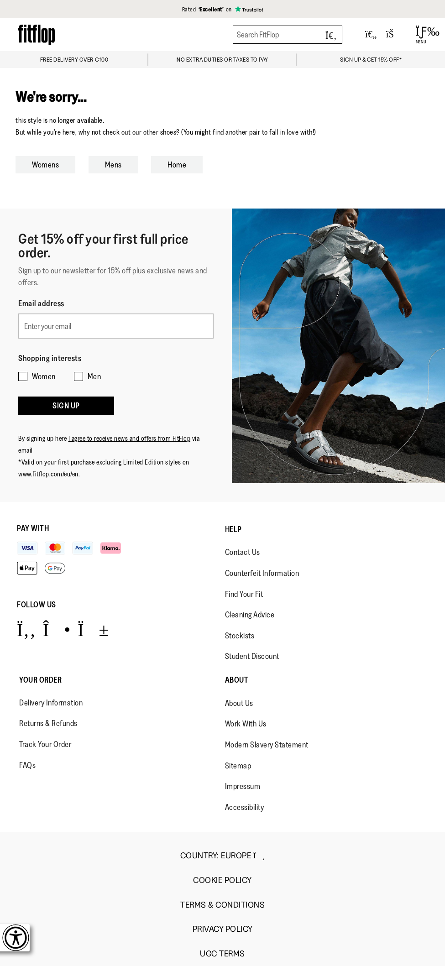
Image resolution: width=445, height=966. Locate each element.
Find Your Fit (244, 594)
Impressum (243, 786)
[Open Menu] (421, 35)
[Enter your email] (116, 326)
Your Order (40, 680)
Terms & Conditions (222, 905)
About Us (239, 703)
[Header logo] (36, 34)
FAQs (27, 765)
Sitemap (238, 766)
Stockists (240, 636)
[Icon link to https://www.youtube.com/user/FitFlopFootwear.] (93, 629)
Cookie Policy (222, 880)
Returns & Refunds (48, 723)
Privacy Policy (223, 929)
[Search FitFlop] (287, 35)
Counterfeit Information (262, 573)
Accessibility (244, 807)
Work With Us (246, 724)
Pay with (33, 528)
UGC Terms (222, 954)
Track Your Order (45, 744)
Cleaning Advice (250, 615)
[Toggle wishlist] (371, 35)
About (237, 680)
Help (233, 529)
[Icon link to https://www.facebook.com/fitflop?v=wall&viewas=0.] (26, 629)
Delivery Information (51, 703)
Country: (222, 856)
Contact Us (242, 552)
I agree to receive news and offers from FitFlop (129, 438)
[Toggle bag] (394, 35)
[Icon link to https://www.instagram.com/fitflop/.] (57, 629)
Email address (41, 303)
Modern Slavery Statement (267, 745)
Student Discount (252, 656)
